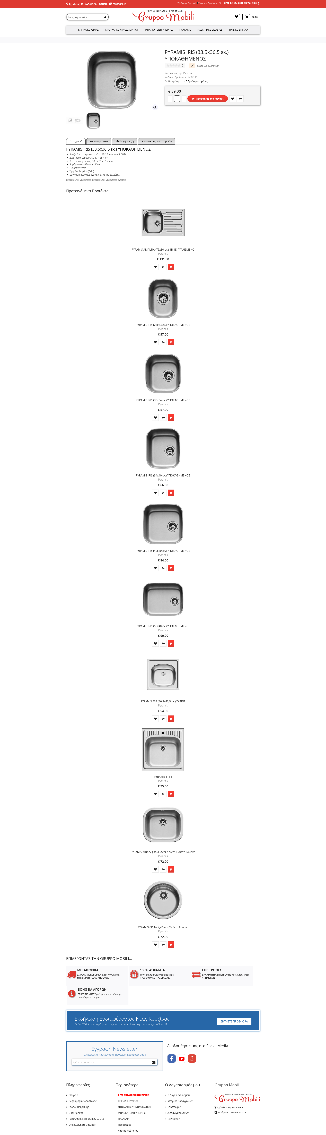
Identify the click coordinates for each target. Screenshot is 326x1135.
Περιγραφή (76, 141)
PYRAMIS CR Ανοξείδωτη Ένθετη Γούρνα (162, 927)
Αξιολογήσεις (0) (125, 141)
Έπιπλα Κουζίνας (88, 29)
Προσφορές (124, 1105)
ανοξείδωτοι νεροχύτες (78, 179)
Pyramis (187, 73)
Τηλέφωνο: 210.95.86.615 (232, 1093)
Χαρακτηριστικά (99, 141)
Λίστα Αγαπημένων (178, 1093)
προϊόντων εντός (190, 976)
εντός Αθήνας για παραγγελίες (93, 977)
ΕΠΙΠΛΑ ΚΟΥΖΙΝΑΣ (128, 1081)
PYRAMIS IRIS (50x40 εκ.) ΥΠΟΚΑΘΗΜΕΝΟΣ (163, 626)
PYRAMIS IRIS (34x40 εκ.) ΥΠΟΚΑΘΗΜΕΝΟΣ (163, 475)
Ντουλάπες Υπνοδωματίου (121, 29)
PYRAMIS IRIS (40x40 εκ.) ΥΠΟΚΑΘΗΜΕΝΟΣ (163, 551)
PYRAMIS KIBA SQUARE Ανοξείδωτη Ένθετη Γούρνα (163, 852)
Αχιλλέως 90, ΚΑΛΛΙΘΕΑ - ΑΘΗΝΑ (88, 4)
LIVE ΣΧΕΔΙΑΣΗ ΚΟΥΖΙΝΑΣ (133, 1075)
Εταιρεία (73, 1075)
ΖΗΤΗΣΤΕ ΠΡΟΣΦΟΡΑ (234, 1002)
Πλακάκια (185, 29)
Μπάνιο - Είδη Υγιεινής (159, 29)
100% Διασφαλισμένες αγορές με (143, 976)
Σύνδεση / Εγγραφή (187, 3)
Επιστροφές (174, 1087)
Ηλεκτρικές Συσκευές (209, 29)
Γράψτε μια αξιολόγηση (204, 65)
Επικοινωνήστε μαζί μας (82, 1105)
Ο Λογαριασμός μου (179, 1075)
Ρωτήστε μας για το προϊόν (157, 141)
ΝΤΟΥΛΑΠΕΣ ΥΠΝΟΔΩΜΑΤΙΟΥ (134, 1087)
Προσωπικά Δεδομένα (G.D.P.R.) (86, 1099)
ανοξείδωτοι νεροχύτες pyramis (109, 179)
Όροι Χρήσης (76, 1093)
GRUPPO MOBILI (74, 1124)
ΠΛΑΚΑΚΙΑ (123, 1099)
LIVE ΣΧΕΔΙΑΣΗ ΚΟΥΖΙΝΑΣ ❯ (242, 3)
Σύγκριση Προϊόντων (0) (209, 3)
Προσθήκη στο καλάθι (207, 98)
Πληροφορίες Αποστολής (83, 1081)
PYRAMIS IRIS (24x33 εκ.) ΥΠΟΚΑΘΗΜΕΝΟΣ (163, 325)
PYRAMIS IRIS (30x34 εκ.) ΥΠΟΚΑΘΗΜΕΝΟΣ (163, 400)
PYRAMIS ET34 (163, 777)
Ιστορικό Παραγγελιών (180, 1081)
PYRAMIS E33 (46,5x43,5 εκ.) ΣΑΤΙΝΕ (163, 701)
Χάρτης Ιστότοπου (128, 1111)
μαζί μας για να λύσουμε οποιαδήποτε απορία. (238, 977)
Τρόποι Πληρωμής (79, 1087)
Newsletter (174, 1099)
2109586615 (119, 4)
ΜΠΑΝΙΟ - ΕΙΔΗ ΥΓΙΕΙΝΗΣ (132, 1093)
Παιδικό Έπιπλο (238, 29)
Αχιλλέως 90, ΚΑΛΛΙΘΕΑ (230, 1088)
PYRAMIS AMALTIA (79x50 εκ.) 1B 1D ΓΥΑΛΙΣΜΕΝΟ (163, 249)
